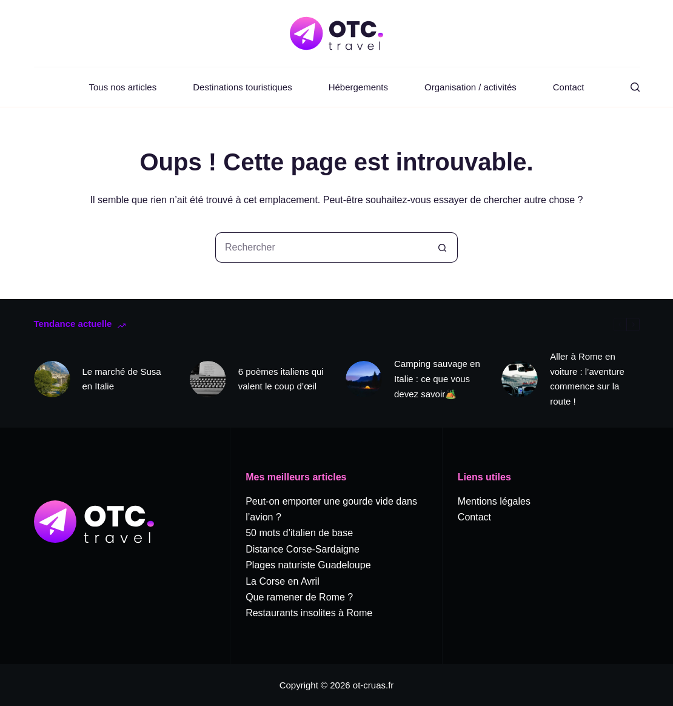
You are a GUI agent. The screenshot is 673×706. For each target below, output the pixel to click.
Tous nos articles (123, 87)
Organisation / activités (470, 87)
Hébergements (358, 87)
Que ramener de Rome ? (299, 597)
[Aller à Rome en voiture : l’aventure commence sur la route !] (519, 379)
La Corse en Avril (283, 581)
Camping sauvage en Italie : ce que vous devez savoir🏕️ (437, 378)
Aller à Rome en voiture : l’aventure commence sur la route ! (587, 378)
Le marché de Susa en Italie (121, 379)
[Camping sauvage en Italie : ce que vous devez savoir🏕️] (364, 379)
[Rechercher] (635, 87)
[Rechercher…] (321, 247)
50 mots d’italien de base (299, 533)
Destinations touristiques (242, 87)
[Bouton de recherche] (442, 247)
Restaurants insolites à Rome (309, 613)
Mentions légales (494, 501)
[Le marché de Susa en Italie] (52, 379)
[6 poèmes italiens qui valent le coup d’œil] (208, 379)
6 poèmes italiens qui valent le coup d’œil (281, 379)
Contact (568, 87)
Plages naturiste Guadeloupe (308, 565)
